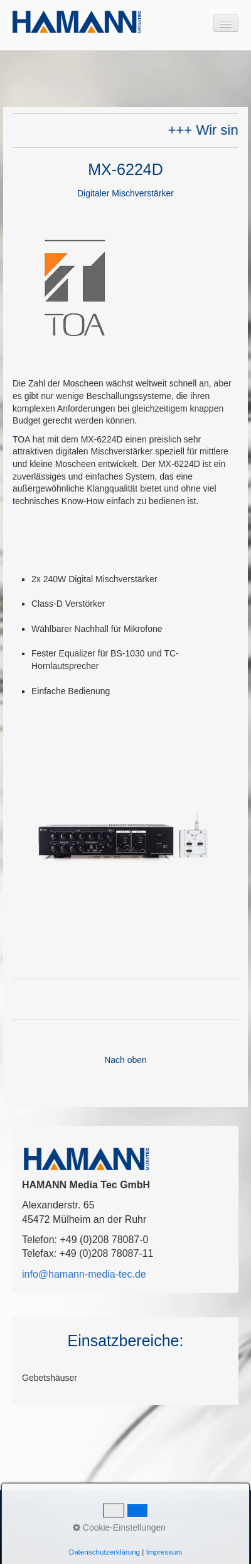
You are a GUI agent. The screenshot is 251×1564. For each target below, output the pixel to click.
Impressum (111, 1521)
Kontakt (69, 1521)
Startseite (29, 1521)
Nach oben (125, 1060)
